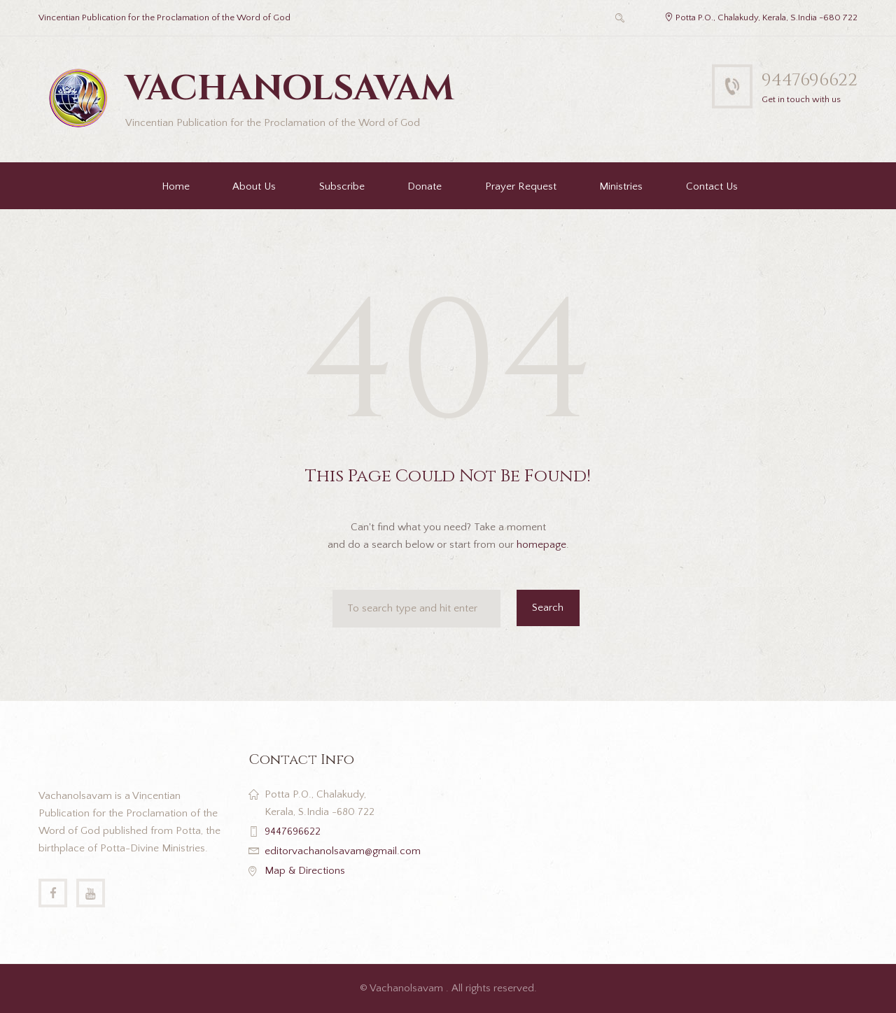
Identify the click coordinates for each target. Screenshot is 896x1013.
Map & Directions (305, 871)
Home (176, 186)
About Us (254, 186)
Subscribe (342, 186)
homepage (541, 545)
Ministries (621, 186)
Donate (424, 186)
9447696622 (810, 80)
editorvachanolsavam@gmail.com (343, 851)
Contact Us (712, 186)
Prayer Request (520, 186)
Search (548, 608)
